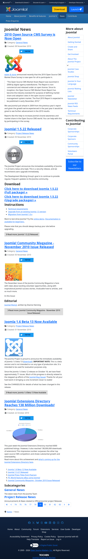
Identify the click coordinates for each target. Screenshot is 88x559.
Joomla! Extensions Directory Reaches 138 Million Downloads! (29, 403)
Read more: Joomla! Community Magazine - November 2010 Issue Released (34, 311)
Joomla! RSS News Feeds (73, 104)
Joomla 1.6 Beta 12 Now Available (22, 469)
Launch (76, 9)
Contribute (72, 16)
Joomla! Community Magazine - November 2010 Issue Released (29, 245)
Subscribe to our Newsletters (74, 165)
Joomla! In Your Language (74, 82)
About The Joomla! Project (74, 60)
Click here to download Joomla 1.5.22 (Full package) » (31, 190)
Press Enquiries (12, 21)
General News (22, 42)
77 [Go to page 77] (30, 504)
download (27, 361)
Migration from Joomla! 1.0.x (20, 214)
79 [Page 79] (40, 504)
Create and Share (72, 48)
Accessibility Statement (19, 536)
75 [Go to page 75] (20, 504)
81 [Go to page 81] (50, 504)
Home (8, 16)
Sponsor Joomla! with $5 (68, 536)
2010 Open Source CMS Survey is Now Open (29, 36)
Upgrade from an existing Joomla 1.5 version (27, 211)
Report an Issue (47, 539)
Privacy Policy (37, 536)
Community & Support (57, 2)
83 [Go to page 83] (60, 504)
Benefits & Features (37, 16)
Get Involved (73, 54)
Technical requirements (18, 209)
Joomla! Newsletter (72, 97)
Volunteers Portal (72, 152)
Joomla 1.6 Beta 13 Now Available (30, 321)
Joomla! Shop (73, 76)
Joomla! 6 (53, 16)
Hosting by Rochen (44, 557)
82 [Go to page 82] (55, 504)
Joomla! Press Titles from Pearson (22, 475)
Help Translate (33, 539)
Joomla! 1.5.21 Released (18, 472)
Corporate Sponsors (72, 137)
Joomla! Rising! (10, 305)
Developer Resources (76, 2)
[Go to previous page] (11, 504)
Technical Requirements (74, 112)
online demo (39, 219)
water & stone (10, 74)
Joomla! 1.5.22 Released (22, 129)
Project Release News (25, 133)
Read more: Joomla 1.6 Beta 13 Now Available (26, 392)
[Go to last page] (68, 504)
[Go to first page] (6, 504)
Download (59, 9)
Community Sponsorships (73, 145)
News (62, 16)
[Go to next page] (64, 504)
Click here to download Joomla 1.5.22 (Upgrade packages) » (31, 198)
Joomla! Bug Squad (37, 377)
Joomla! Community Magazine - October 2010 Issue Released (34, 480)
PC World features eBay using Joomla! (24, 477)
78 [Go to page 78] (35, 504)
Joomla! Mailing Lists (74, 90)
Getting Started (74, 42)
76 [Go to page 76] (25, 504)
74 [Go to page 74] (16, 504)
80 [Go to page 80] (45, 504)
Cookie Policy (50, 536)
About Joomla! (20, 16)
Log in (58, 539)
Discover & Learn (39, 2)
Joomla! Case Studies (73, 70)
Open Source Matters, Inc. (41, 550)
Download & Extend (22, 2)
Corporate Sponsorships (73, 130)
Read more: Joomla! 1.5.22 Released (22, 234)
